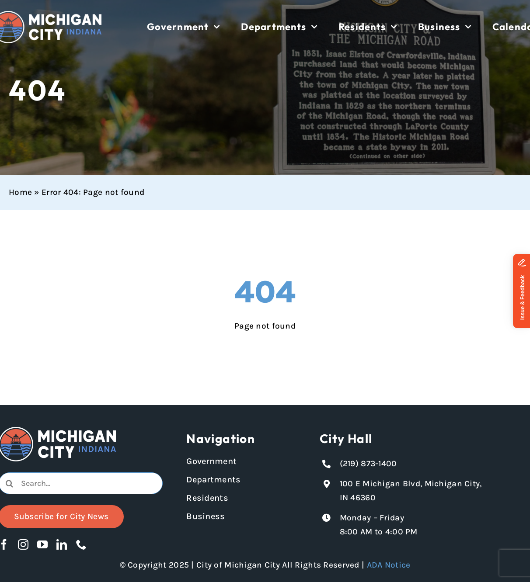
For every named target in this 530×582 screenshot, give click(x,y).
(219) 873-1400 (368, 463)
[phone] (81, 544)
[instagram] (23, 544)
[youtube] (42, 544)
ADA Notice (389, 565)
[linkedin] (61, 544)
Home (20, 192)
